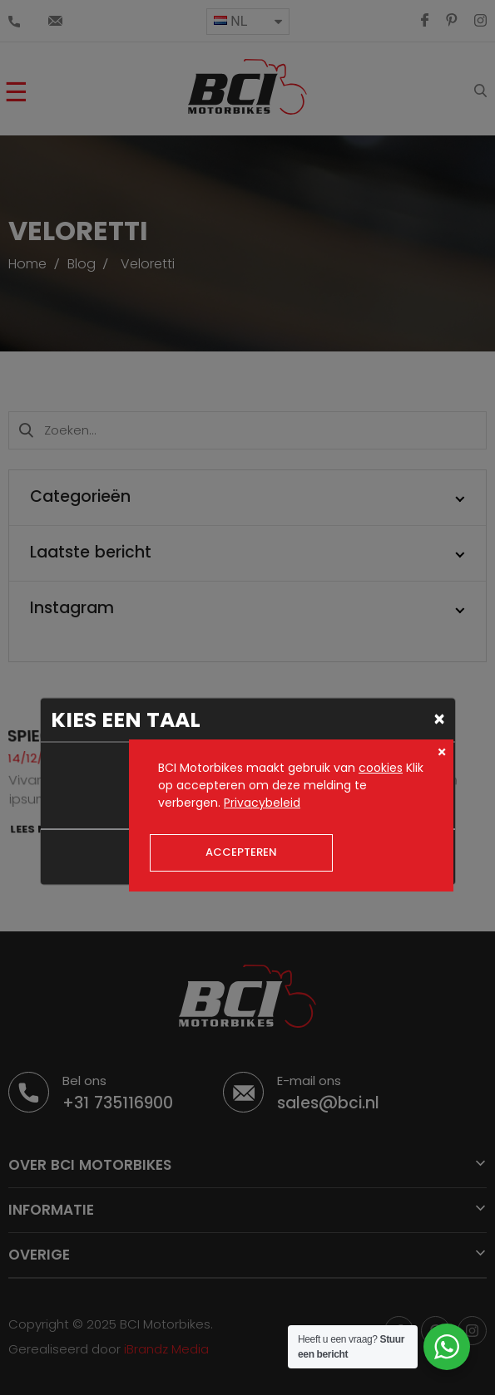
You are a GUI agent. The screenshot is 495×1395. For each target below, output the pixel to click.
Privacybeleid (262, 802)
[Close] (439, 718)
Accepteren (241, 852)
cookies (381, 767)
